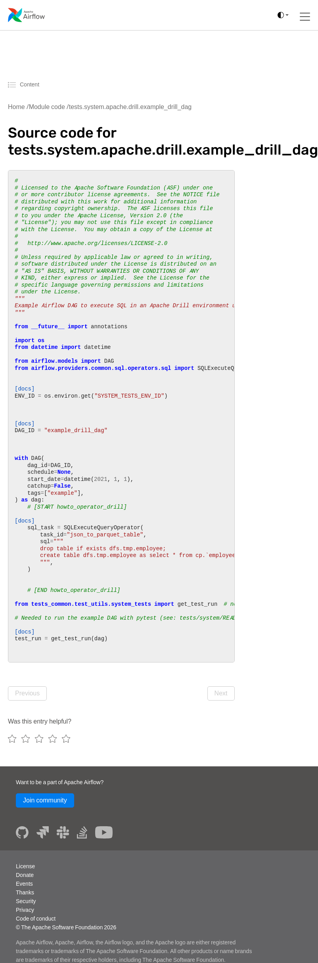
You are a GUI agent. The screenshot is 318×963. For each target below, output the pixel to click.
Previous (27, 693)
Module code (47, 107)
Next (221, 693)
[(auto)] (283, 15)
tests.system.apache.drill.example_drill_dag (130, 107)
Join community (45, 800)
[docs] (24, 388)
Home (16, 107)
